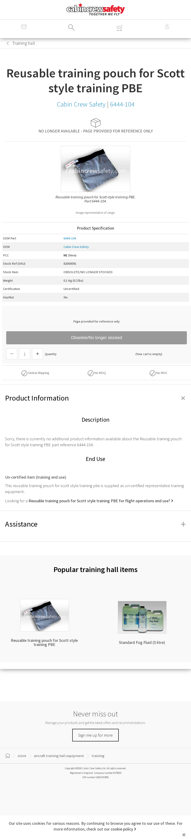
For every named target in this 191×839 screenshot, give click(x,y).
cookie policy (122, 829)
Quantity (51, 354)
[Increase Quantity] (37, 353)
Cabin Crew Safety (76, 247)
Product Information (95, 398)
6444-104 (70, 238)
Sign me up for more (95, 735)
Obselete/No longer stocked (96, 337)
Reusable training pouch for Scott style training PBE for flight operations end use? (99, 500)
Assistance (95, 524)
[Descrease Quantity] (11, 353)
